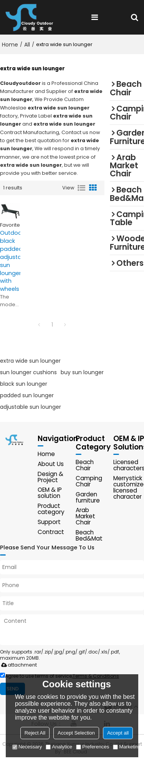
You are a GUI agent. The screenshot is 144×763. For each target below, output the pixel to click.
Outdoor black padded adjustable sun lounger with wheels (10, 261)
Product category (51, 510)
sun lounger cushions (28, 373)
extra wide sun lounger (30, 361)
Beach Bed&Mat (89, 536)
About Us (51, 464)
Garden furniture (88, 498)
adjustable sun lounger (30, 407)
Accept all (118, 733)
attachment (17, 665)
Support (49, 523)
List (81, 188)
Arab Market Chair (85, 517)
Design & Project (50, 477)
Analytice (59, 747)
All (27, 44)
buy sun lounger (82, 373)
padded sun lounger (27, 396)
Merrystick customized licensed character (128, 488)
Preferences (92, 747)
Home (10, 44)
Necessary (27, 747)
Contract (51, 533)
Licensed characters (128, 466)
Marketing (127, 747)
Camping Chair (89, 482)
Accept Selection (76, 733)
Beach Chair (85, 466)
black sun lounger (23, 384)
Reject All (35, 733)
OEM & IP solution (50, 493)
